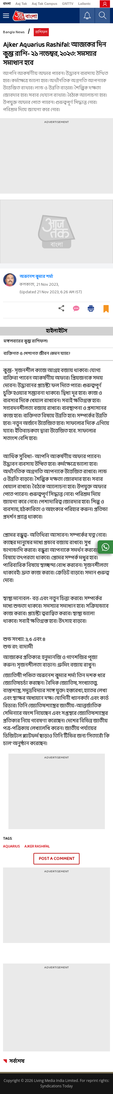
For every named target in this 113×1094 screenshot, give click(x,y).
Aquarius (11, 847)
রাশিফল (41, 32)
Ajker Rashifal (37, 847)
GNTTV (67, 3)
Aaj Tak (21, 3)
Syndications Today (56, 1086)
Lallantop (85, 3)
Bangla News (14, 32)
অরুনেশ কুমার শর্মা (36, 276)
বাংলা (7, 3)
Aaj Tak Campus (44, 3)
